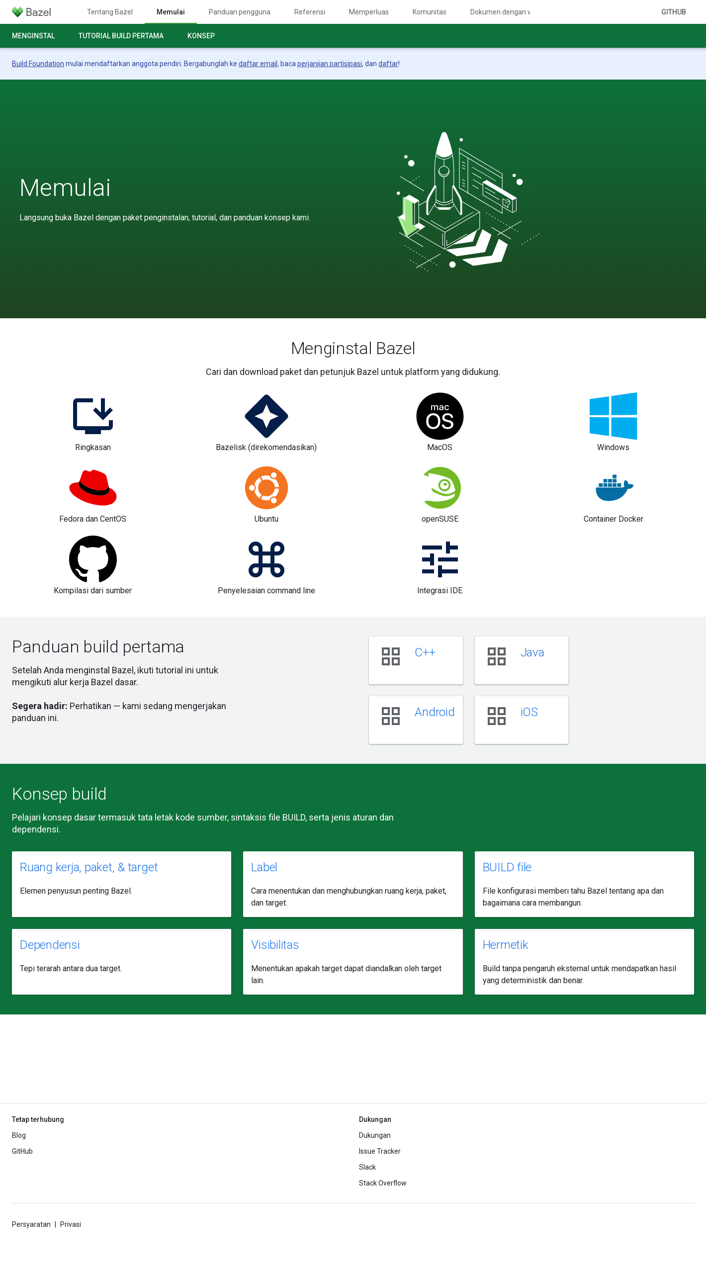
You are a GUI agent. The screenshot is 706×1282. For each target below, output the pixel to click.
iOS (529, 712)
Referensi (309, 12)
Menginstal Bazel (353, 348)
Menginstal (33, 36)
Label (264, 867)
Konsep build (59, 794)
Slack (367, 1167)
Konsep (201, 36)
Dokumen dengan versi (506, 12)
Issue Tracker (380, 1151)
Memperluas (369, 12)
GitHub (673, 12)
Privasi (70, 1224)
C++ (425, 652)
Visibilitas (275, 945)
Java (532, 652)
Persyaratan (31, 1224)
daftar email (258, 64)
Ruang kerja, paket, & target (89, 867)
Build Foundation (38, 64)
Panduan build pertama (98, 646)
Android (434, 712)
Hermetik (506, 945)
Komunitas (429, 12)
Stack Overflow (383, 1183)
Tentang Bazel (110, 12)
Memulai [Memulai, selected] (171, 12)
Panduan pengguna (239, 12)
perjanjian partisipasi (329, 64)
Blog (19, 1135)
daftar (388, 64)
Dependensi (50, 945)
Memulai (65, 188)
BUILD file (507, 867)
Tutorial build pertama (121, 36)
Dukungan (375, 1135)
